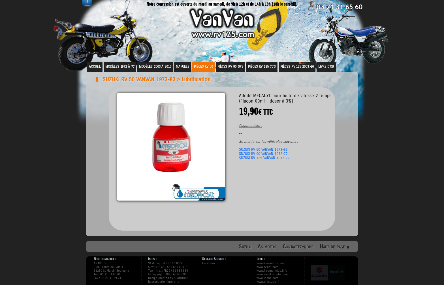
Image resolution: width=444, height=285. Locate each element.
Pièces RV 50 (203, 67)
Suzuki (245, 246)
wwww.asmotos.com (271, 263)
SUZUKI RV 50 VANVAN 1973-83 (139, 79)
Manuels (182, 67)
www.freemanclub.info (272, 271)
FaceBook (208, 263)
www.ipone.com (267, 278)
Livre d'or (326, 67)
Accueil (95, 67)
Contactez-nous (298, 246)
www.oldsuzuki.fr (268, 282)
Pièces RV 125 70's (262, 67)
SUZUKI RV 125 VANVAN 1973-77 (264, 158)
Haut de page (334, 246)
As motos (267, 246)
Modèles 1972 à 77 (119, 67)
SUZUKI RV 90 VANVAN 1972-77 (263, 154)
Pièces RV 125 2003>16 (297, 67)
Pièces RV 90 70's (230, 67)
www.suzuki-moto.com (272, 274)
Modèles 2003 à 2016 (155, 67)
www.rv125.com (267, 267)
